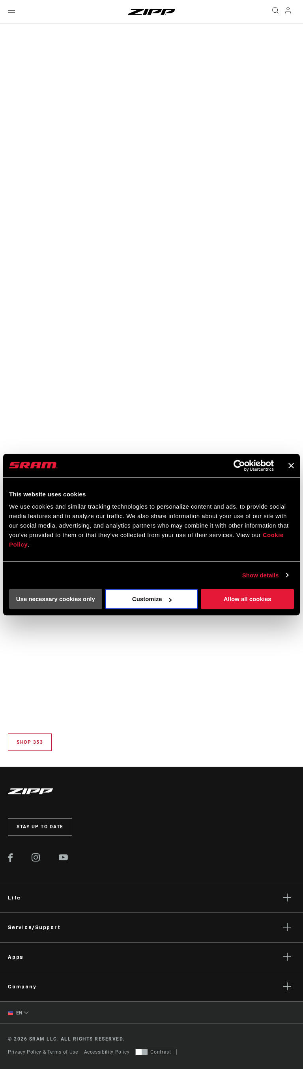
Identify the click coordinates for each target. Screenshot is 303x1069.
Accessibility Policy (107, 1052)
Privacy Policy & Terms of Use (43, 1052)
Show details (260, 575)
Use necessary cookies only (55, 599)
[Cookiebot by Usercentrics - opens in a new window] (239, 465)
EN (15, 1013)
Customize (152, 599)
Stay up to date (40, 827)
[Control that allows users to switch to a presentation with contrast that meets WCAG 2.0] (156, 1052)
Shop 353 (30, 742)
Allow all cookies (247, 599)
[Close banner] (291, 465)
